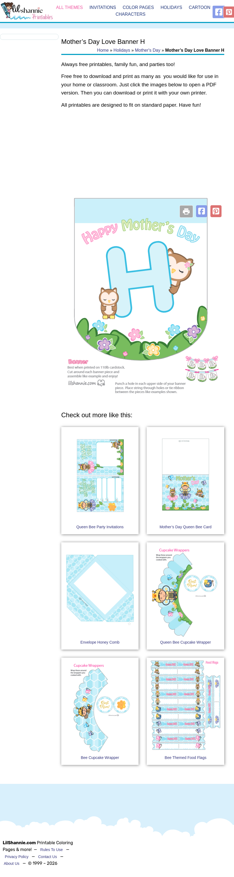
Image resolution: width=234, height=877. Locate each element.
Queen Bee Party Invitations (99, 527)
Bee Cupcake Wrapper (100, 757)
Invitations (102, 7)
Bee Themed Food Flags (185, 757)
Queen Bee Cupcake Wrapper (185, 642)
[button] (201, 211)
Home (103, 50)
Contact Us (47, 857)
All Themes (69, 7)
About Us (12, 863)
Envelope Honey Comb (100, 642)
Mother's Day (148, 50)
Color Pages (138, 7)
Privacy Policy (16, 857)
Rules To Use (51, 849)
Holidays (171, 7)
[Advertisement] (142, 156)
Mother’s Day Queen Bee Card (185, 527)
